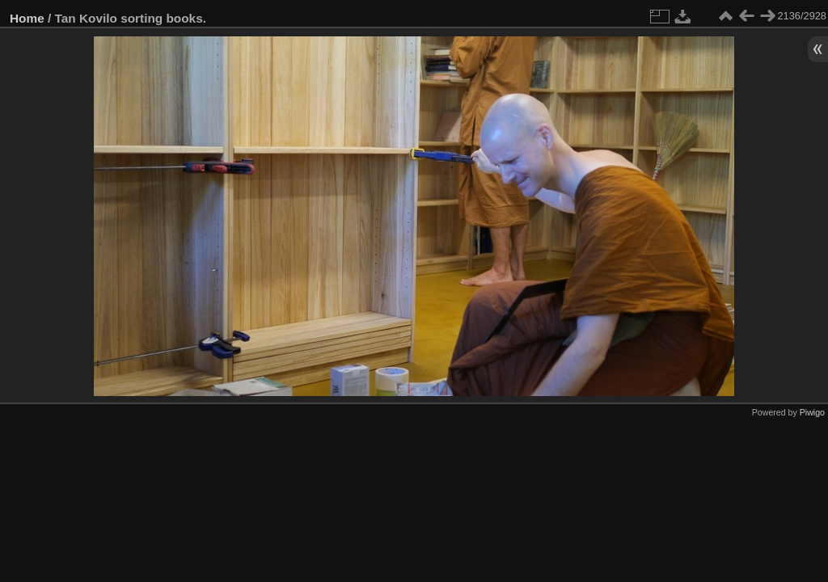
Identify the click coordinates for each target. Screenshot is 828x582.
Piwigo (812, 412)
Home (27, 18)
